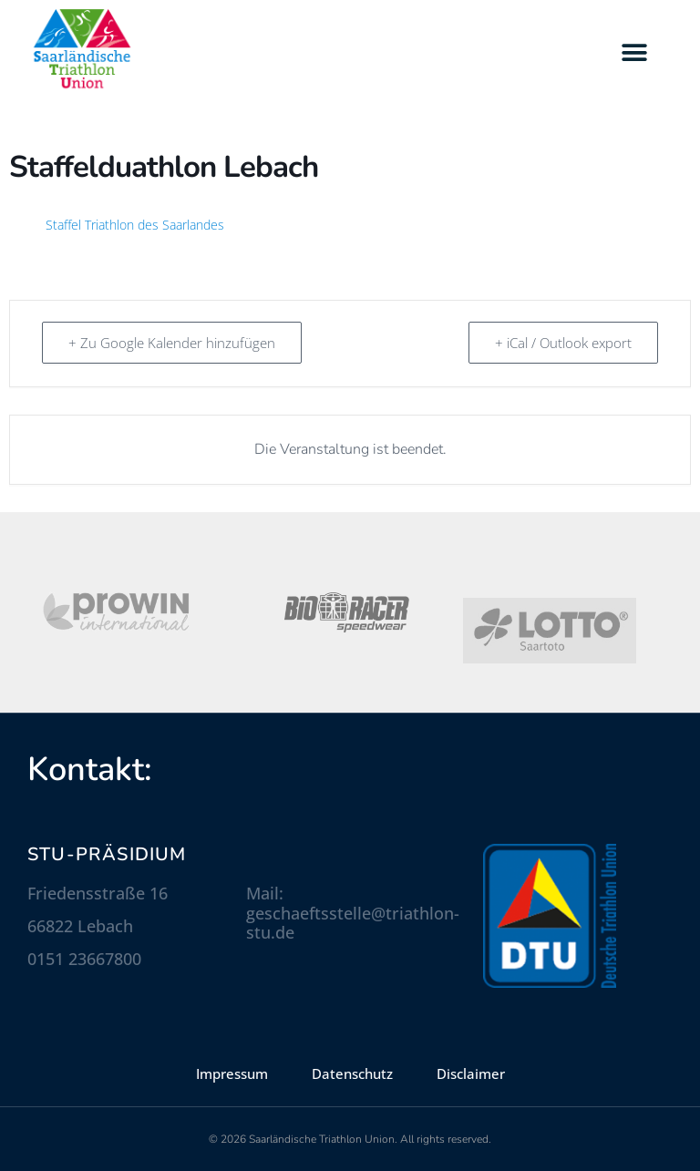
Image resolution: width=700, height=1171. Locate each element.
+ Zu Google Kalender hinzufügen (171, 343)
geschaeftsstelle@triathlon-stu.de (352, 923)
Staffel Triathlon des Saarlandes (135, 224)
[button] (633, 52)
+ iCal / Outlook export (563, 343)
